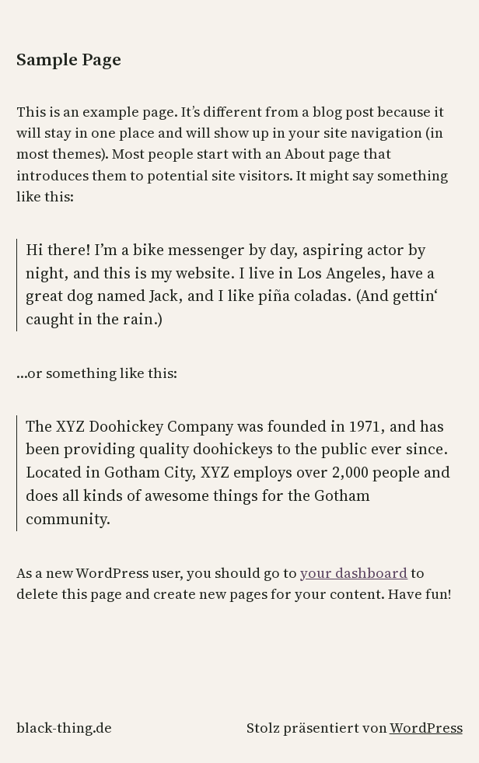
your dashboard (353, 573)
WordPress (426, 727)
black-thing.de (64, 727)
